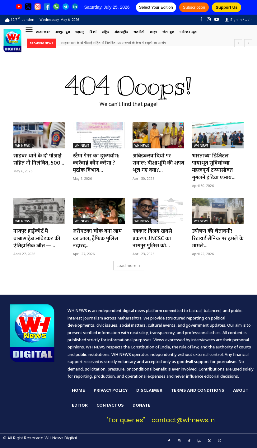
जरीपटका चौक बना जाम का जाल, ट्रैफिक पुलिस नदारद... (98, 238)
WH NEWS (22, 145)
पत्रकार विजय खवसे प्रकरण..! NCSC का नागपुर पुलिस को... (153, 238)
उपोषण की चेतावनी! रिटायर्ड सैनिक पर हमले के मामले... (216, 238)
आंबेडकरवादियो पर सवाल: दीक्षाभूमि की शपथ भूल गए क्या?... (154, 163)
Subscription (194, 7)
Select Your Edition (156, 7)
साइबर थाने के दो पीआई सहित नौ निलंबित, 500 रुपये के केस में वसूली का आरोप (113, 43)
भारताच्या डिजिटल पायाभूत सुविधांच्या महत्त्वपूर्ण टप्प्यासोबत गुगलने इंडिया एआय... (214, 166)
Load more (129, 265)
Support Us (226, 7)
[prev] (238, 43)
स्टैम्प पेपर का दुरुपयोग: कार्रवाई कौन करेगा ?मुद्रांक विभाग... (97, 163)
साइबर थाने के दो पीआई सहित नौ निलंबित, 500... (39, 159)
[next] (248, 43)
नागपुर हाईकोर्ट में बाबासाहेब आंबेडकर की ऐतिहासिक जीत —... (37, 238)
